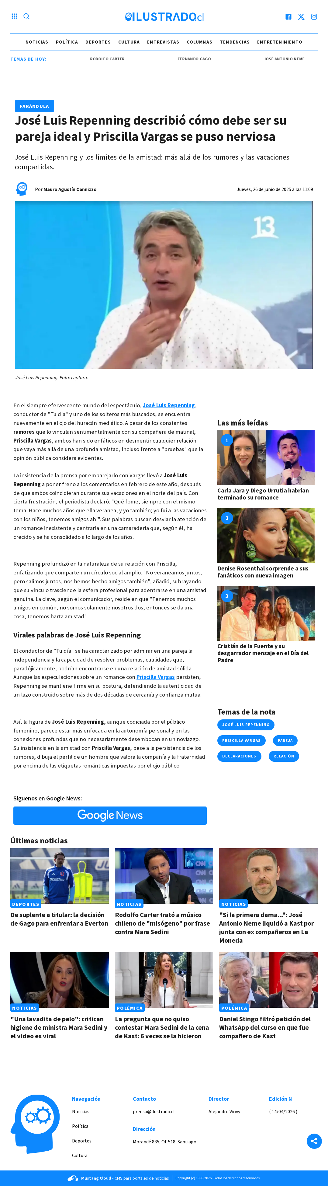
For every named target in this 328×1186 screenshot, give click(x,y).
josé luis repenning (246, 724)
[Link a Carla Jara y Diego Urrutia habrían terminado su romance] (266, 457)
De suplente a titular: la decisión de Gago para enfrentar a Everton (59, 918)
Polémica (130, 1008)
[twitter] (301, 16)
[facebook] (288, 16)
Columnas (199, 42)
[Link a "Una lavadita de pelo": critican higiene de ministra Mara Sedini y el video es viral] (59, 980)
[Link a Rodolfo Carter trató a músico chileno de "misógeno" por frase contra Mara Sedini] (164, 876)
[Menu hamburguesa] (14, 16)
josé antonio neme (290, 59)
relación (284, 756)
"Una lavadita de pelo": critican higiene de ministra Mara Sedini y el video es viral (58, 1027)
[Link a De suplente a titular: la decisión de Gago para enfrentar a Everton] (59, 876)
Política (67, 42)
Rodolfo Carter (114, 59)
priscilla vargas (241, 740)
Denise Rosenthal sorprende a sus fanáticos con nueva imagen (263, 571)
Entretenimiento (279, 42)
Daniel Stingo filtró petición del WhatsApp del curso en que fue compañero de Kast (265, 1027)
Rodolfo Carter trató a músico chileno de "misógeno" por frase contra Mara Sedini (162, 923)
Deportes (98, 42)
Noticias (37, 42)
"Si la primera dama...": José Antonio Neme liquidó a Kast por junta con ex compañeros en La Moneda (266, 927)
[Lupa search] (26, 16)
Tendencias (235, 42)
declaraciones (239, 756)
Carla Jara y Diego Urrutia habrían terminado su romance (263, 493)
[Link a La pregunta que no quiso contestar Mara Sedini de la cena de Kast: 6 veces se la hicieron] (164, 980)
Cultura (129, 42)
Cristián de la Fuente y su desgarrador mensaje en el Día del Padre (263, 653)
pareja (285, 740)
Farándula (34, 106)
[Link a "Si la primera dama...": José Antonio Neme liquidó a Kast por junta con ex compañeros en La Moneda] (268, 876)
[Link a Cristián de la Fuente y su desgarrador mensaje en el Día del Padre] (266, 613)
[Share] (314, 1142)
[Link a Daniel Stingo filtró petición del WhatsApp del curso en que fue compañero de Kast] (268, 980)
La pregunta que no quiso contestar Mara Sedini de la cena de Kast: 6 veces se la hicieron (162, 1027)
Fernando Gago (200, 59)
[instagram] (314, 16)
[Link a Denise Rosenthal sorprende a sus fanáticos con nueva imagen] (266, 535)
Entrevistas (163, 42)
